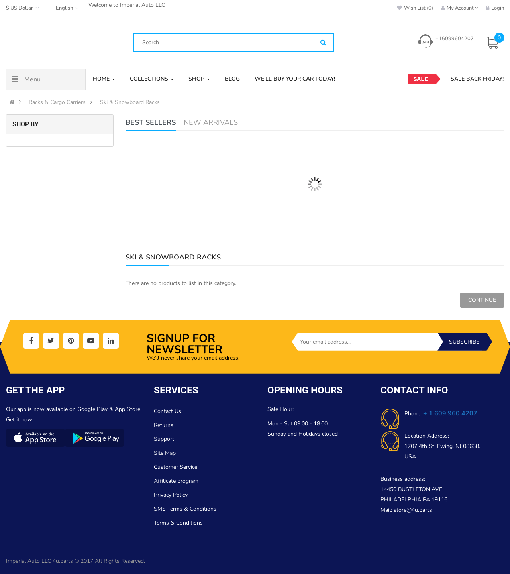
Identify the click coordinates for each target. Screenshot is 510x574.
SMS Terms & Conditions (185, 509)
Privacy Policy (171, 495)
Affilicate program (176, 481)
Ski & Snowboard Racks (130, 102)
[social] (31, 341)
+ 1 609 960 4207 (450, 413)
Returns (163, 425)
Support (164, 439)
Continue (482, 300)
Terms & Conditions (178, 523)
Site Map (165, 453)
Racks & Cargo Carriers (57, 102)
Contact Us (167, 411)
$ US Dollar (23, 8)
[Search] (323, 43)
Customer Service (175, 467)
